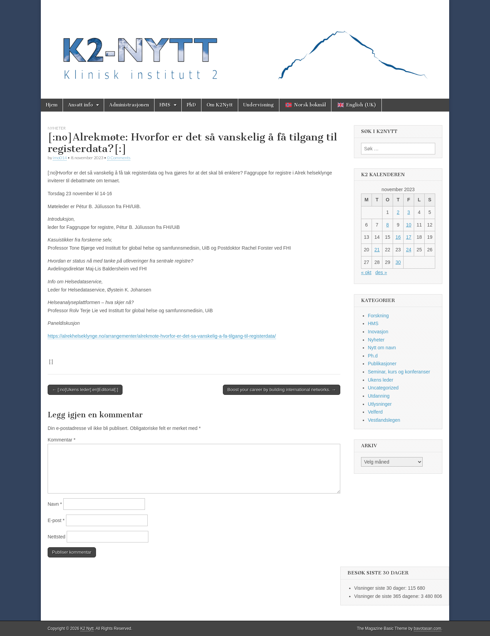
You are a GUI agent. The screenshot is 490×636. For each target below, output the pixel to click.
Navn (55, 504)
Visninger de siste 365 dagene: (387, 596)
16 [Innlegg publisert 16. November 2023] (398, 237)
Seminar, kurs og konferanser (399, 371)
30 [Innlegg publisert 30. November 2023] (398, 262)
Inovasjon (378, 331)
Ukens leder (380, 380)
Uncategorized (383, 387)
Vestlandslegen (384, 420)
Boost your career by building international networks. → (281, 389)
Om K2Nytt (220, 105)
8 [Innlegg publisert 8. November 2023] (387, 225)
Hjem (52, 105)
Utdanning (379, 396)
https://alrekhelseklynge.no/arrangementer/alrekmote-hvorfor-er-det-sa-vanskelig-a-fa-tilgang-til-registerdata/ (162, 336)
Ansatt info (80, 105)
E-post (56, 520)
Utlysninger (380, 404)
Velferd (375, 412)
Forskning (378, 315)
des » (381, 272)
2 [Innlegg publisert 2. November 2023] (398, 212)
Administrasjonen (129, 105)
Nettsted (56, 536)
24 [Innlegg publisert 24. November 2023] (408, 249)
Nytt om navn (382, 347)
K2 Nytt (87, 628)
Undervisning (258, 105)
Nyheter (57, 128)
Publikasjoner (382, 363)
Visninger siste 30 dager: (381, 588)
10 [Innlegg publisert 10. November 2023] (408, 225)
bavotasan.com (427, 628)
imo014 (60, 157)
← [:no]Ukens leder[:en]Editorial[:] (85, 389)
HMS (165, 105)
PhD (191, 105)
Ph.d (373, 355)
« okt (366, 272)
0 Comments (118, 157)
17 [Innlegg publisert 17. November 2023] (408, 237)
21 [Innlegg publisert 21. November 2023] (377, 249)
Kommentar (62, 439)
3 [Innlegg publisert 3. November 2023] (408, 212)
